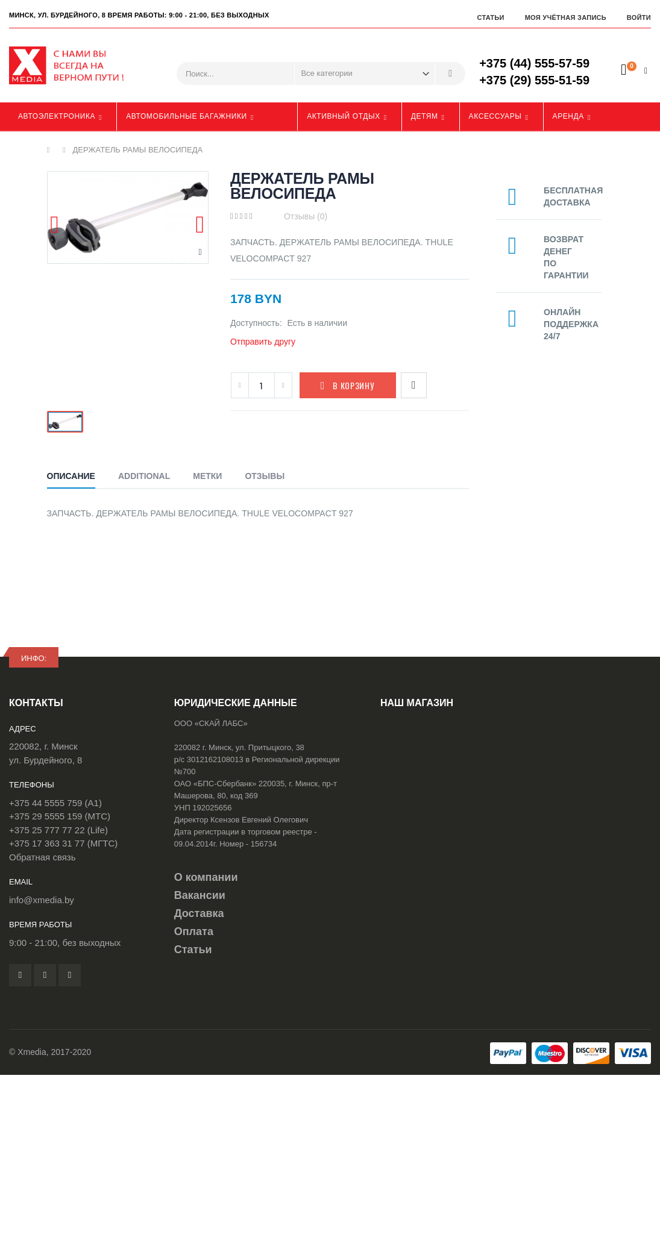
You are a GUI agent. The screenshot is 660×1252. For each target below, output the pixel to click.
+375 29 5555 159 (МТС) (59, 816)
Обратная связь (42, 857)
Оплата (193, 931)
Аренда (568, 116)
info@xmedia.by (41, 900)
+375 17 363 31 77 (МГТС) (63, 843)
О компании (206, 877)
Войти (639, 17)
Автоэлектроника (56, 116)
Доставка (199, 913)
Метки (207, 476)
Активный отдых (343, 116)
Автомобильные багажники (186, 116)
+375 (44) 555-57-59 (534, 63)
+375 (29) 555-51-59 (534, 80)
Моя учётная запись (565, 17)
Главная (51, 150)
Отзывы (264, 476)
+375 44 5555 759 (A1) (55, 803)
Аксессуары (495, 116)
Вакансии (199, 895)
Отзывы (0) (305, 216)
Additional (144, 476)
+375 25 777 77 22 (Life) (58, 830)
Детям (424, 116)
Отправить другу (262, 341)
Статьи (490, 17)
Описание (71, 476)
